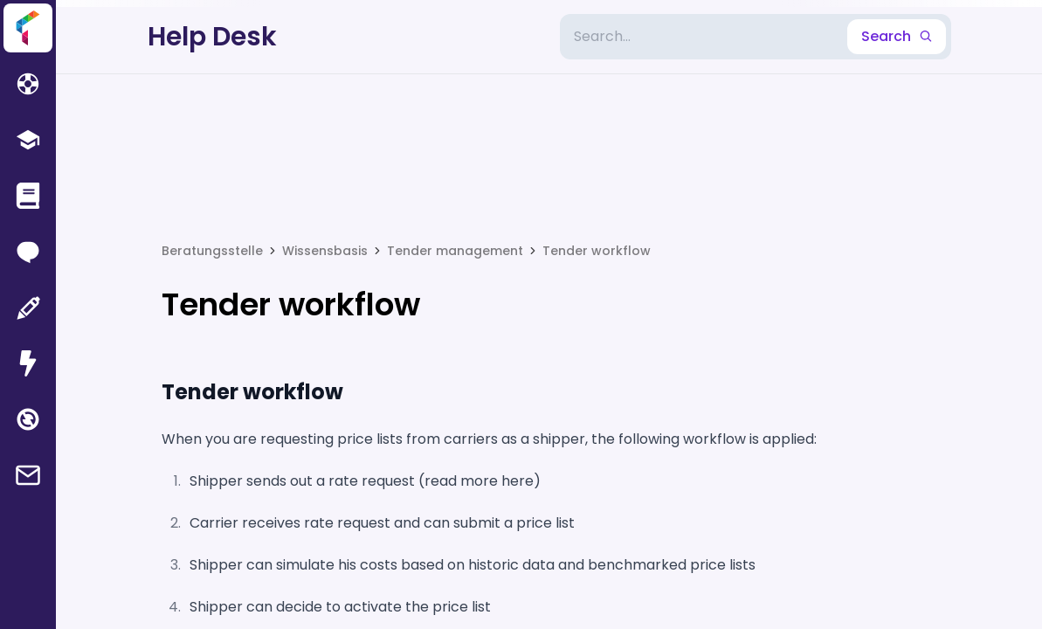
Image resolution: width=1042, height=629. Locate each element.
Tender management (455, 250)
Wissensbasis (325, 250)
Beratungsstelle (212, 250)
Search (896, 36)
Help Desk (212, 36)
